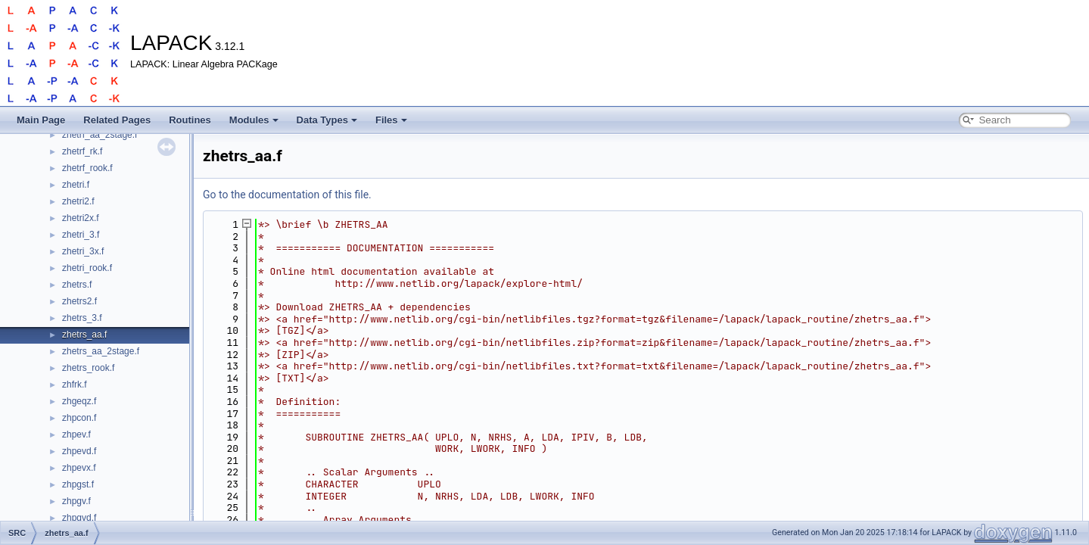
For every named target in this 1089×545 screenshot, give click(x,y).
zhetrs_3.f (82, 318)
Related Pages (117, 120)
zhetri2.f (78, 201)
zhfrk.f (74, 384)
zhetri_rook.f (87, 268)
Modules (253, 120)
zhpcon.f (79, 418)
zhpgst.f (78, 484)
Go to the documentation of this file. (287, 194)
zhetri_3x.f (83, 251)
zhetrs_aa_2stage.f (100, 351)
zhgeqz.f (79, 401)
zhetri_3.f (80, 234)
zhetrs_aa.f (84, 334)
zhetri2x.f (80, 218)
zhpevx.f (79, 467)
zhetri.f (75, 184)
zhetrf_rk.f (82, 151)
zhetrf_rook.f (87, 168)
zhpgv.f (76, 501)
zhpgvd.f (79, 517)
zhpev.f (76, 434)
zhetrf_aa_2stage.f (99, 134)
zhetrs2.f (79, 301)
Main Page (41, 120)
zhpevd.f (79, 451)
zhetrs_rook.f (88, 368)
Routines (190, 120)
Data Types (327, 120)
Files (391, 120)
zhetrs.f (77, 284)
